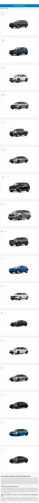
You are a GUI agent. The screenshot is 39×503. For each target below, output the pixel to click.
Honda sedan (31, 479)
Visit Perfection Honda (4, 497)
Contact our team (31, 491)
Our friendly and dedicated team (16, 498)
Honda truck (17, 479)
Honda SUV (24, 479)
